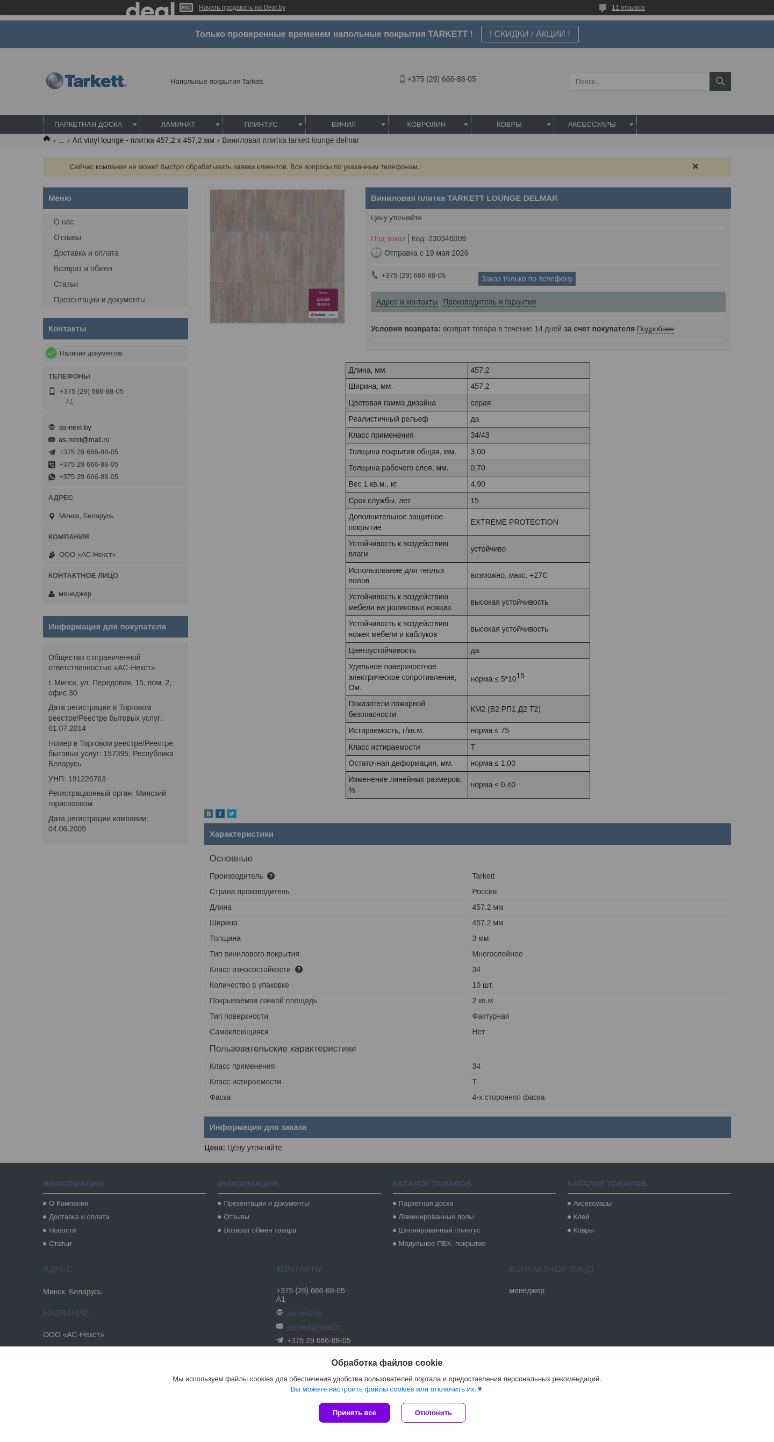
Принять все (354, 1413)
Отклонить (433, 1413)
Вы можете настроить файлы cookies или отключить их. (383, 1389)
